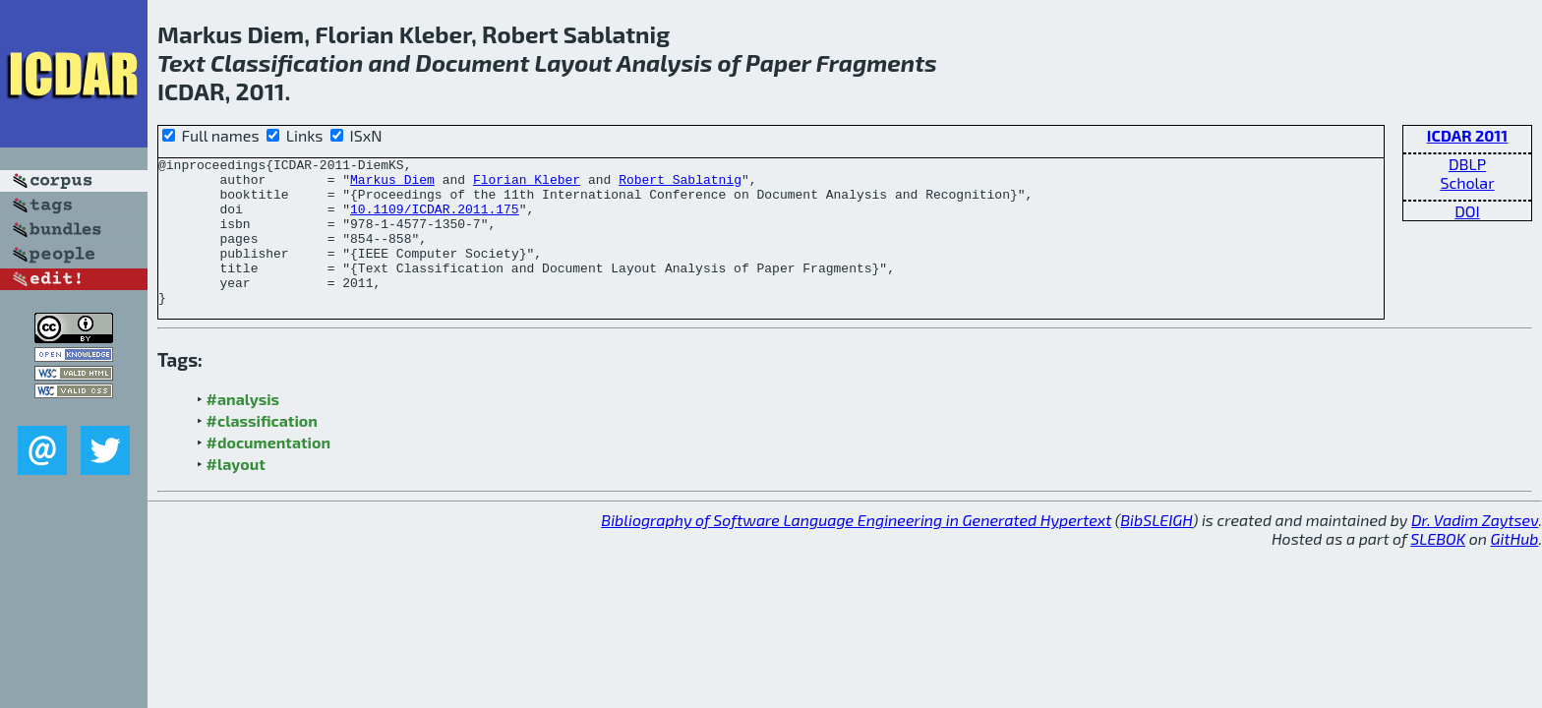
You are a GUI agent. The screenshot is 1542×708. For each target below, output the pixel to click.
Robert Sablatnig (680, 185)
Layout (573, 62)
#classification (262, 450)
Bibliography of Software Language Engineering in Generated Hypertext (856, 549)
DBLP (1467, 163)
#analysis (243, 428)
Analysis (664, 62)
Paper (777, 62)
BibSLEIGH (1156, 549)
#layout (236, 493)
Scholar (1467, 182)
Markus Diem (392, 185)
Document (473, 62)
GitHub (1515, 568)
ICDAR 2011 (1467, 135)
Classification (286, 62)
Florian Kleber (526, 185)
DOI (1467, 211)
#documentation (268, 471)
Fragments (876, 62)
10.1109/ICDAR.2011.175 (434, 220)
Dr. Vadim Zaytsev (1474, 549)
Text (181, 62)
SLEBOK (1437, 568)
